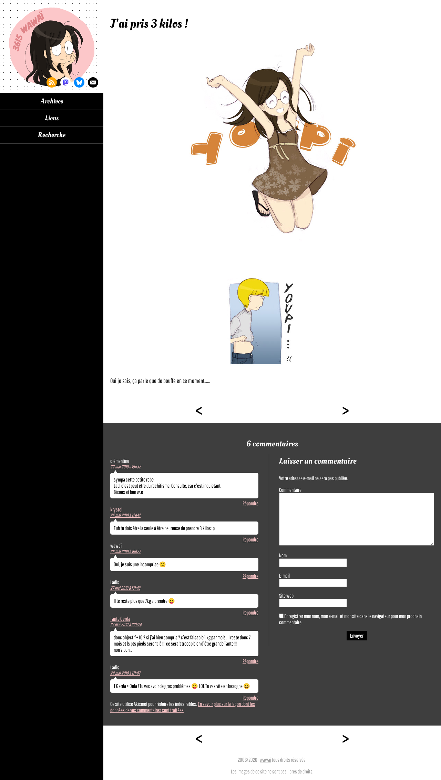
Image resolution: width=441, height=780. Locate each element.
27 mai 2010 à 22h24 (125, 624)
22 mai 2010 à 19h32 (125, 466)
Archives (52, 101)
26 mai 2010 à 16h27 (125, 551)
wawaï (265, 760)
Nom (283, 555)
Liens (52, 118)
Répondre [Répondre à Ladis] (250, 612)
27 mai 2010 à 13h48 (125, 588)
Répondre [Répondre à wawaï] (250, 576)
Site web (286, 595)
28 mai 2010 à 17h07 (125, 673)
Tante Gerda (120, 619)
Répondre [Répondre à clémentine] (250, 503)
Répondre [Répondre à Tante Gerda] (250, 661)
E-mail (284, 576)
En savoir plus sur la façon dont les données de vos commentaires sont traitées (182, 707)
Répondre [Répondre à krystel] (250, 539)
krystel (116, 509)
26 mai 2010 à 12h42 (125, 515)
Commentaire (290, 490)
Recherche (51, 135)
